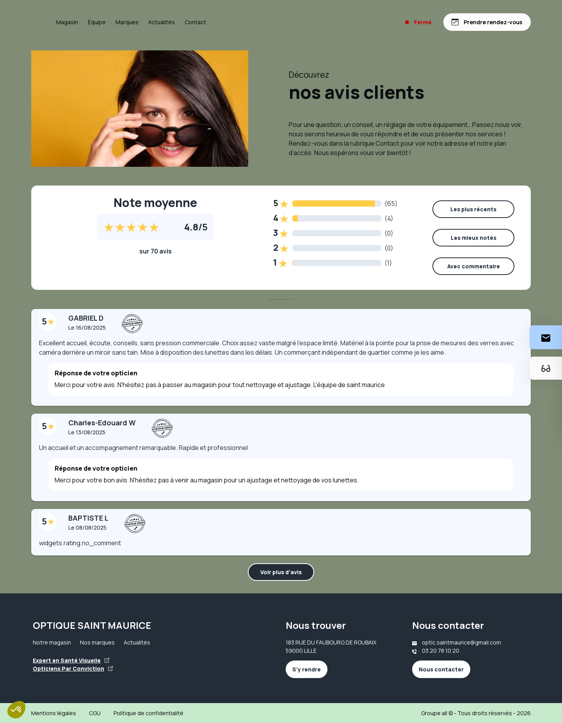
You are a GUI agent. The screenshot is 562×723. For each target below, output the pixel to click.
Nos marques (97, 642)
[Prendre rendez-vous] (487, 22)
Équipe (135, 22)
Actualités (199, 22)
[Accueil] (50, 22)
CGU (95, 713)
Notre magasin (52, 642)
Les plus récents (473, 209)
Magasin (105, 22)
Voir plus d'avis (281, 572)
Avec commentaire (473, 266)
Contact (233, 22)
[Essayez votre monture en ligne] (546, 368)
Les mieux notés (473, 237)
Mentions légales (53, 713)
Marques (164, 22)
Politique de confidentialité (148, 713)
